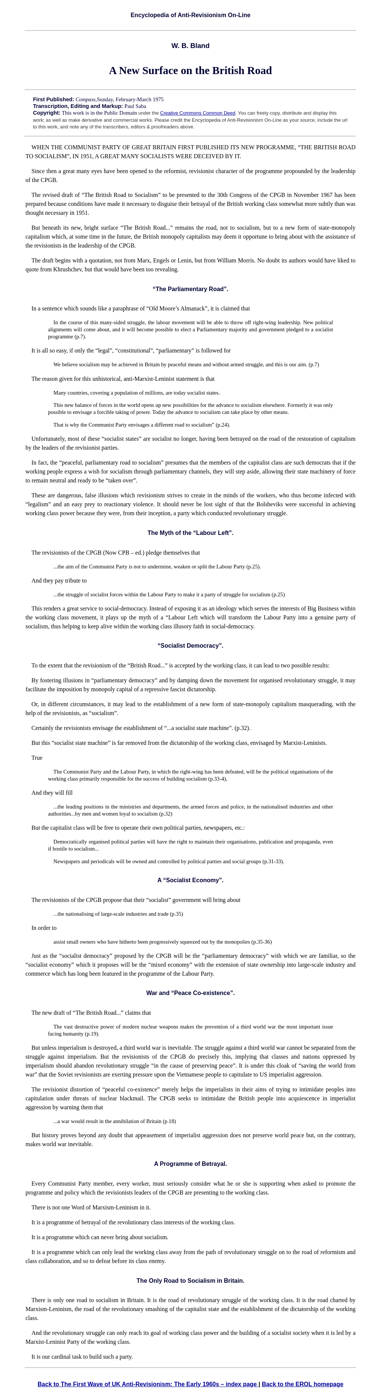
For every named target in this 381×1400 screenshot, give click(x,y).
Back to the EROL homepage (302, 1384)
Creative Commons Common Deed (197, 113)
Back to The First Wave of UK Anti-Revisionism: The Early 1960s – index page (148, 1384)
